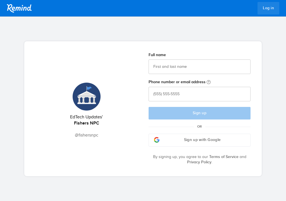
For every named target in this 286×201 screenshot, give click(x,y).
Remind (19, 8)
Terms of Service (224, 156)
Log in (268, 8)
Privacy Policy (199, 162)
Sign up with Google (187, 140)
